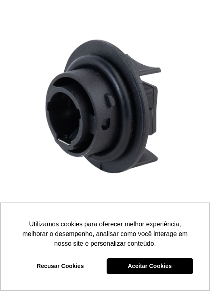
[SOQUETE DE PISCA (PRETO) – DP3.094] (105, 105)
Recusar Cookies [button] (60, 266)
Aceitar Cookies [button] (150, 266)
